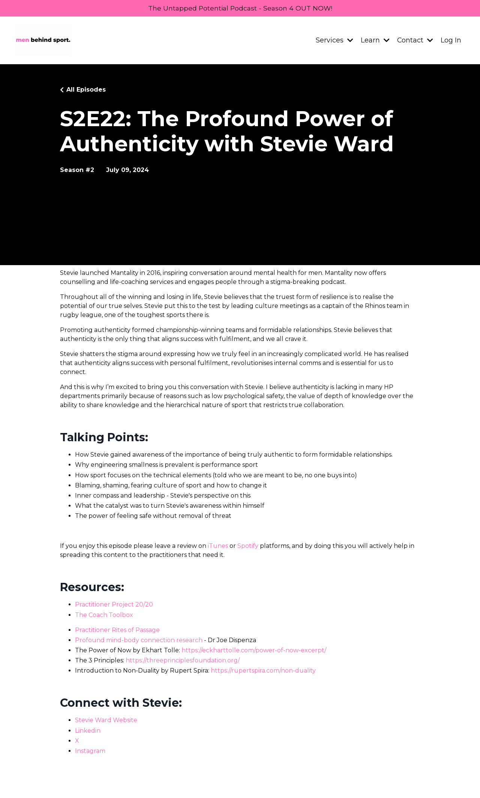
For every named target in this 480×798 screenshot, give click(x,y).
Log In (451, 40)
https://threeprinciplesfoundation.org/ (183, 660)
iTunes (218, 546)
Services (334, 40)
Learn (374, 40)
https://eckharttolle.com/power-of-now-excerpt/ (254, 650)
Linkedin (87, 730)
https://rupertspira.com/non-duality (263, 670)
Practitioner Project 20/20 (114, 604)
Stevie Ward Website (106, 720)
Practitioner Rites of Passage (117, 630)
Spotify (247, 546)
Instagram (90, 751)
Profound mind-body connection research (138, 640)
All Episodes (86, 90)
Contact (415, 40)
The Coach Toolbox (104, 615)
